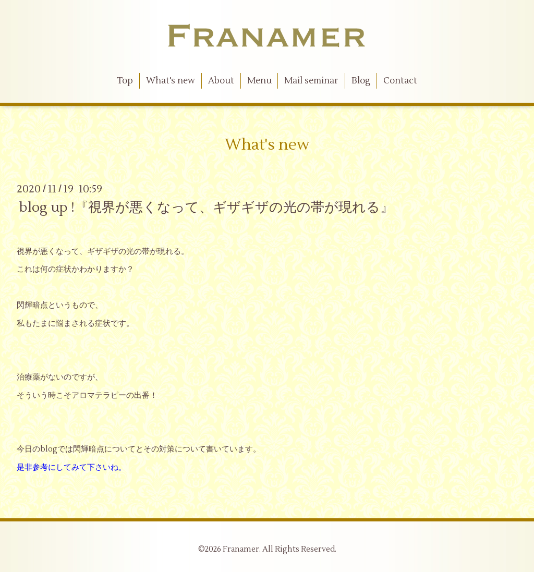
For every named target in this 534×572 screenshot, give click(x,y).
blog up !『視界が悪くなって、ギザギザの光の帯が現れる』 (206, 207)
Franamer (241, 549)
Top (125, 81)
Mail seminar (311, 81)
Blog (360, 81)
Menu (259, 81)
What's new (170, 81)
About (221, 81)
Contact (400, 81)
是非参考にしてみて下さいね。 (71, 467)
